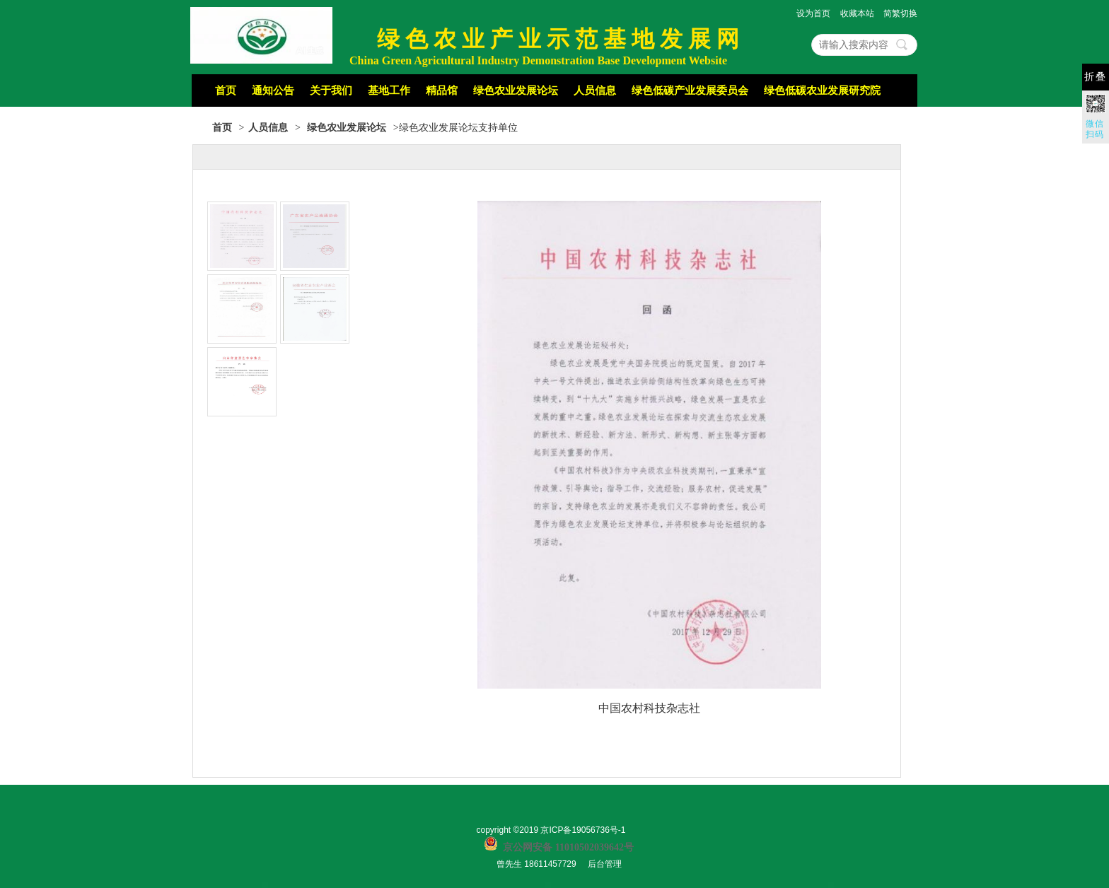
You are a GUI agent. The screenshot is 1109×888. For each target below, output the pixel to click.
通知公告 (273, 90)
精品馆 (442, 90)
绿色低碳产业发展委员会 (690, 90)
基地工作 (389, 90)
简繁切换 (900, 13)
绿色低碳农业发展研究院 (822, 90)
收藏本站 (857, 13)
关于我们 (331, 90)
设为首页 (813, 13)
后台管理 (605, 864)
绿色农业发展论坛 (515, 90)
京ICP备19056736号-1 (582, 830)
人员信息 (595, 90)
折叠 (1095, 76)
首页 (225, 90)
